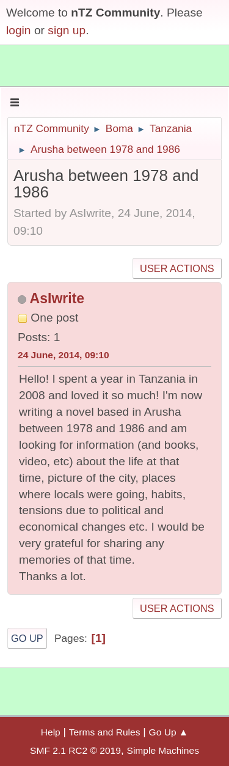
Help (50, 732)
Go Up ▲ (169, 732)
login (18, 30)
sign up (66, 30)
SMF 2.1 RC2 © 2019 (75, 750)
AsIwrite (57, 298)
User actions (177, 268)
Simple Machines (163, 750)
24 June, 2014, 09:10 (63, 355)
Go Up (27, 638)
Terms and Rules (104, 732)
